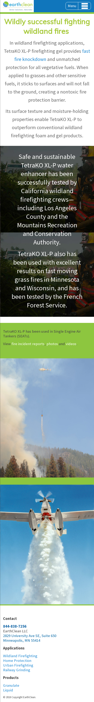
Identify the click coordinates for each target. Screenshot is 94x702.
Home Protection (17, 660)
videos (71, 343)
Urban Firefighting (18, 665)
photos (52, 343)
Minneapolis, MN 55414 (21, 640)
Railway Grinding (16, 670)
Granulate (11, 685)
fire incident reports (27, 343)
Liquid (8, 690)
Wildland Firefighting (20, 656)
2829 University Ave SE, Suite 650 (29, 635)
